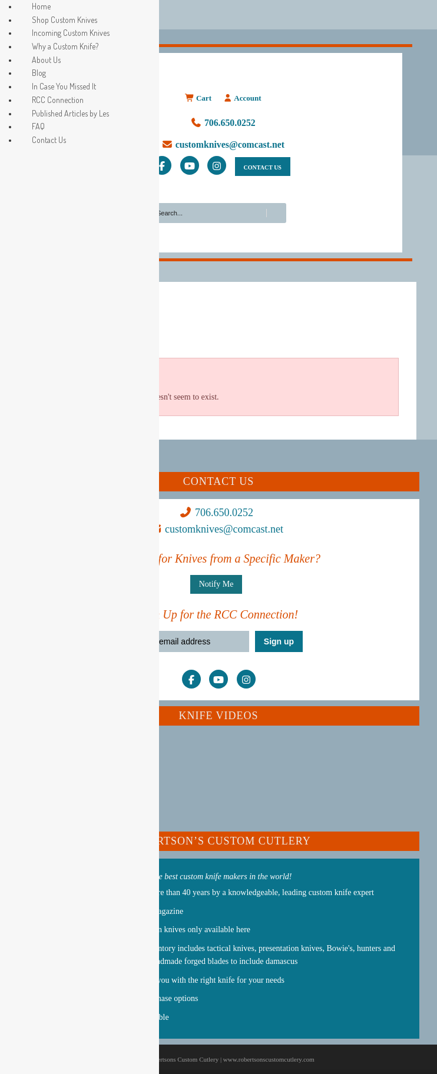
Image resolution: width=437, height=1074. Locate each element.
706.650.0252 (223, 123)
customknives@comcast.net (222, 144)
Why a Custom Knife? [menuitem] (65, 46)
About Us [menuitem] (46, 60)
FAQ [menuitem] (38, 126)
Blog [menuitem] (39, 73)
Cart (197, 98)
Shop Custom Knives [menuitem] (64, 20)
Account (242, 98)
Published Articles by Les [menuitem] (70, 113)
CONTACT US (263, 167)
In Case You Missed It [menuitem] (64, 86)
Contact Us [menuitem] (49, 140)
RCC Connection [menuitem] (58, 100)
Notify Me (216, 584)
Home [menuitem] (41, 6)
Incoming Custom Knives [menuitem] (71, 33)
